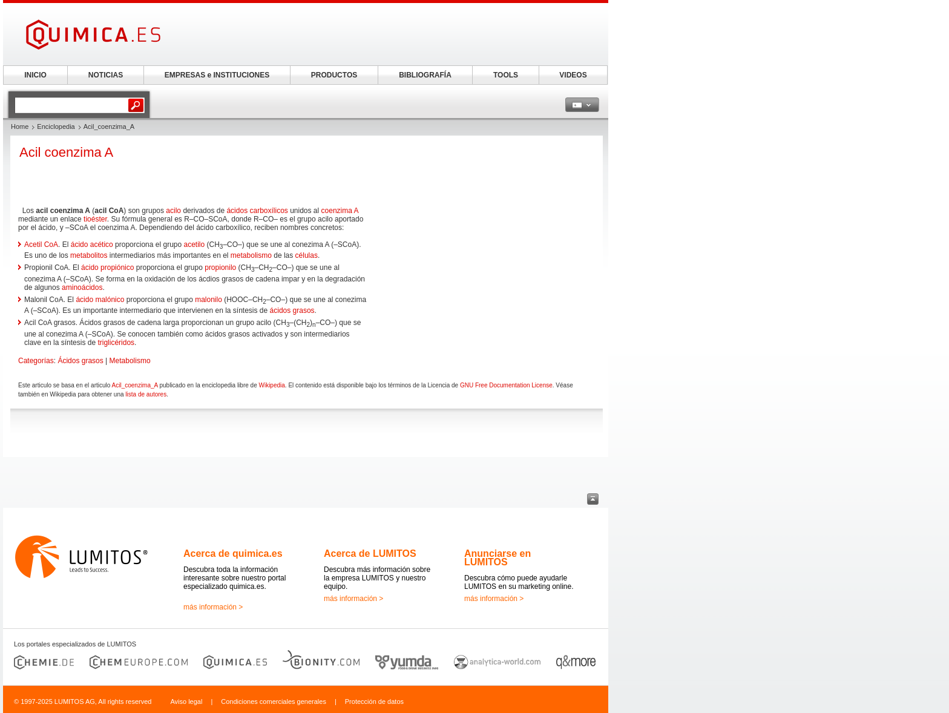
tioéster (95, 219)
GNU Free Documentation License (506, 385)
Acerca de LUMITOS (370, 553)
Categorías (36, 360)
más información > (213, 607)
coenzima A (339, 210)
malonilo (208, 299)
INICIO (35, 75)
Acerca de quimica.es (233, 553)
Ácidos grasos (80, 360)
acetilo (194, 244)
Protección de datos (374, 701)
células (306, 255)
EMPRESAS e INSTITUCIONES (217, 75)
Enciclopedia (55, 126)
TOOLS (505, 75)
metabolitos (88, 255)
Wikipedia (271, 385)
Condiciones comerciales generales (273, 701)
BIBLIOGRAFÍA (425, 75)
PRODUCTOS (334, 75)
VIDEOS (572, 75)
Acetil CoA (41, 244)
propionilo (220, 267)
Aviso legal (186, 701)
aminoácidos (82, 287)
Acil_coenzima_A (135, 385)
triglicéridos (115, 342)
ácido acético (92, 244)
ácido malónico (100, 299)
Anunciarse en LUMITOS (497, 557)
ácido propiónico (107, 267)
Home (19, 126)
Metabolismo (130, 360)
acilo (173, 210)
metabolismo (251, 255)
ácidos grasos (292, 310)
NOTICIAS (105, 75)
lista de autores (145, 394)
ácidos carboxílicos (256, 210)
